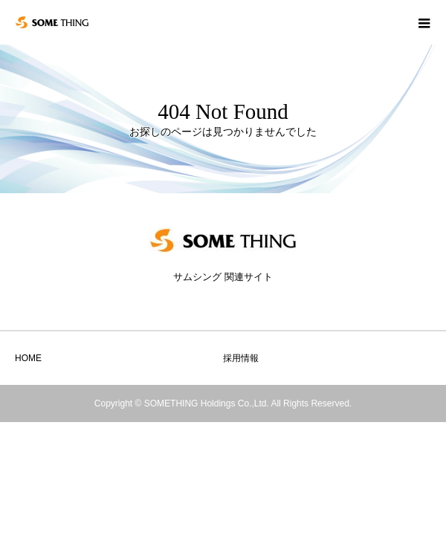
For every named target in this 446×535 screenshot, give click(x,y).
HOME (28, 358)
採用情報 (241, 358)
